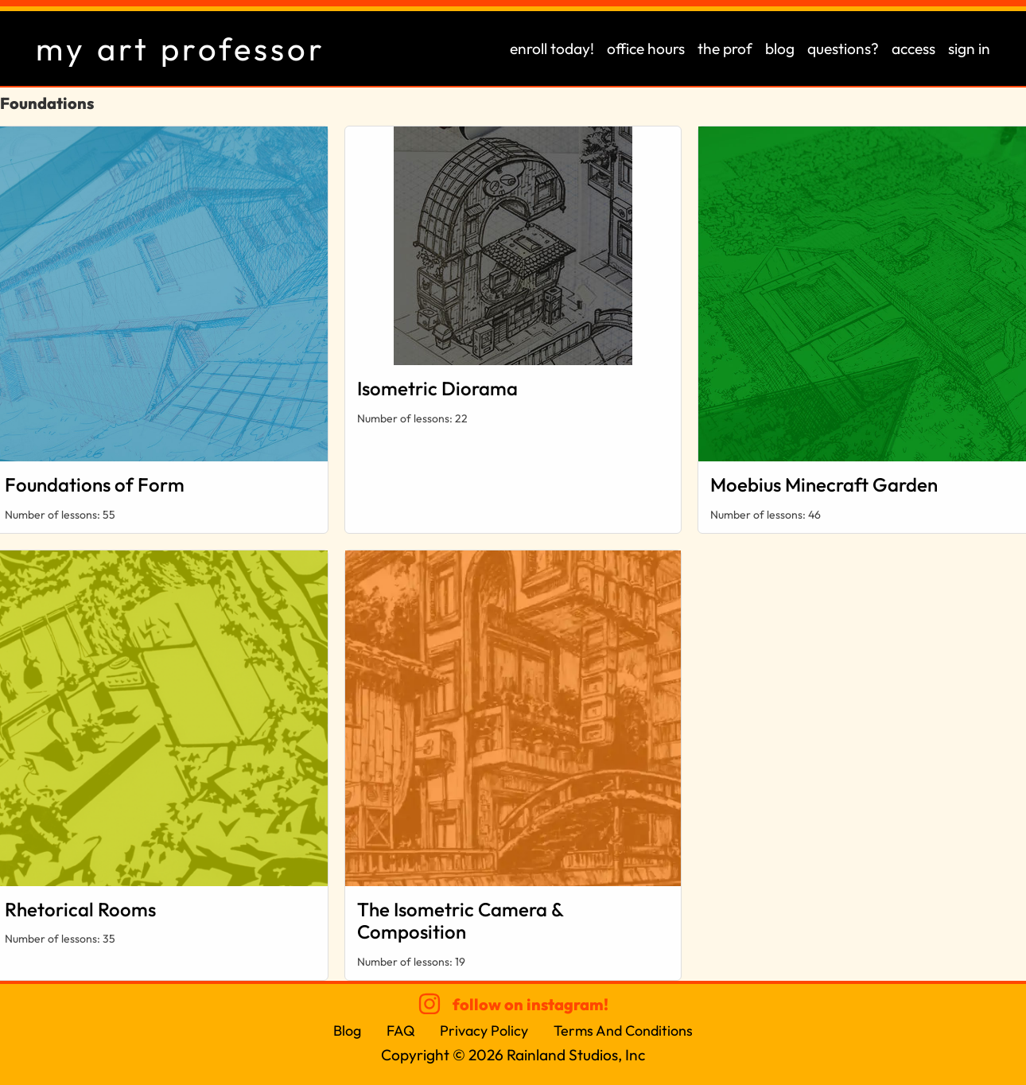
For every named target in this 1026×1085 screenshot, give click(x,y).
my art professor (180, 48)
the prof (725, 48)
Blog (347, 1030)
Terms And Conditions (624, 1030)
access (913, 48)
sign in (969, 48)
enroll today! (552, 48)
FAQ (401, 1030)
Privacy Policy (485, 1030)
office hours (646, 48)
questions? (843, 48)
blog (780, 48)
